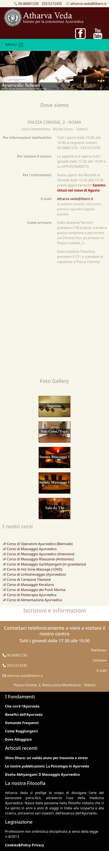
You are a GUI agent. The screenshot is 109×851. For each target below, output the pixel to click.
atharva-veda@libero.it (88, 3)
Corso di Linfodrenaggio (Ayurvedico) (36, 574)
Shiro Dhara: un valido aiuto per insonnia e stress (46, 758)
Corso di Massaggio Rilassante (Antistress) (40, 559)
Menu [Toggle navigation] (14, 44)
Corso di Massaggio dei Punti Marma (36, 589)
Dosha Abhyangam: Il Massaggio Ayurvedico (42, 774)
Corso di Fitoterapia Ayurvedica (31, 594)
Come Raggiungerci (21, 731)
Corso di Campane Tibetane (29, 579)
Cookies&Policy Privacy (24, 845)
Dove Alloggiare (18, 739)
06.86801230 (28, 3)
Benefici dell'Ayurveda (24, 714)
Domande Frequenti (22, 722)
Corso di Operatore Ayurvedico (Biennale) (40, 543)
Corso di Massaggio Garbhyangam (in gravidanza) (46, 564)
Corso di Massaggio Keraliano (30, 584)
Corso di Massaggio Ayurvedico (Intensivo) (40, 554)
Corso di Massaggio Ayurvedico (32, 549)
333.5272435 (52, 3)
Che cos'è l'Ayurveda (22, 706)
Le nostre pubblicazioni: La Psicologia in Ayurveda (47, 766)
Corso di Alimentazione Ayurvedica (34, 600)
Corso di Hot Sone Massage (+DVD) (34, 569)
